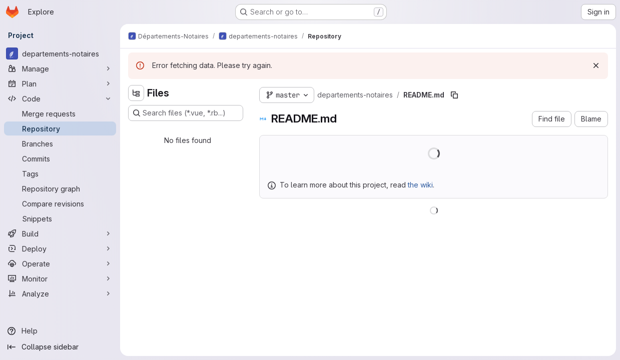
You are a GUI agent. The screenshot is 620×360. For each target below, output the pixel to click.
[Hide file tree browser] (136, 93)
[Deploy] (60, 249)
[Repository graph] (60, 189)
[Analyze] (60, 293)
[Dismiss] (596, 66)
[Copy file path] (454, 95)
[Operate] (60, 263)
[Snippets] (60, 219)
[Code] (60, 99)
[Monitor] (60, 279)
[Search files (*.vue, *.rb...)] (185, 113)
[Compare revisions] (60, 203)
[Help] (60, 331)
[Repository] (60, 129)
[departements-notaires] (60, 53)
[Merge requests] (60, 113)
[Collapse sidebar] (60, 347)
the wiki (420, 184)
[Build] (60, 233)
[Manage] (60, 69)
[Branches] (60, 143)
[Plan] (60, 83)
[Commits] (60, 159)
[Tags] (60, 173)
